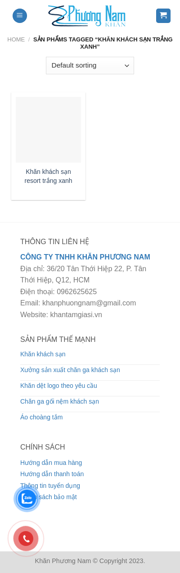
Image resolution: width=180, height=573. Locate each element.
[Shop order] (90, 65)
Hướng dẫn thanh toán (52, 474)
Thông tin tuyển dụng (50, 485)
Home (16, 39)
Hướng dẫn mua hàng (51, 462)
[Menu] (20, 16)
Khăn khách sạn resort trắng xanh (48, 176)
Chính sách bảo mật (48, 496)
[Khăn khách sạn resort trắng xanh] (48, 129)
